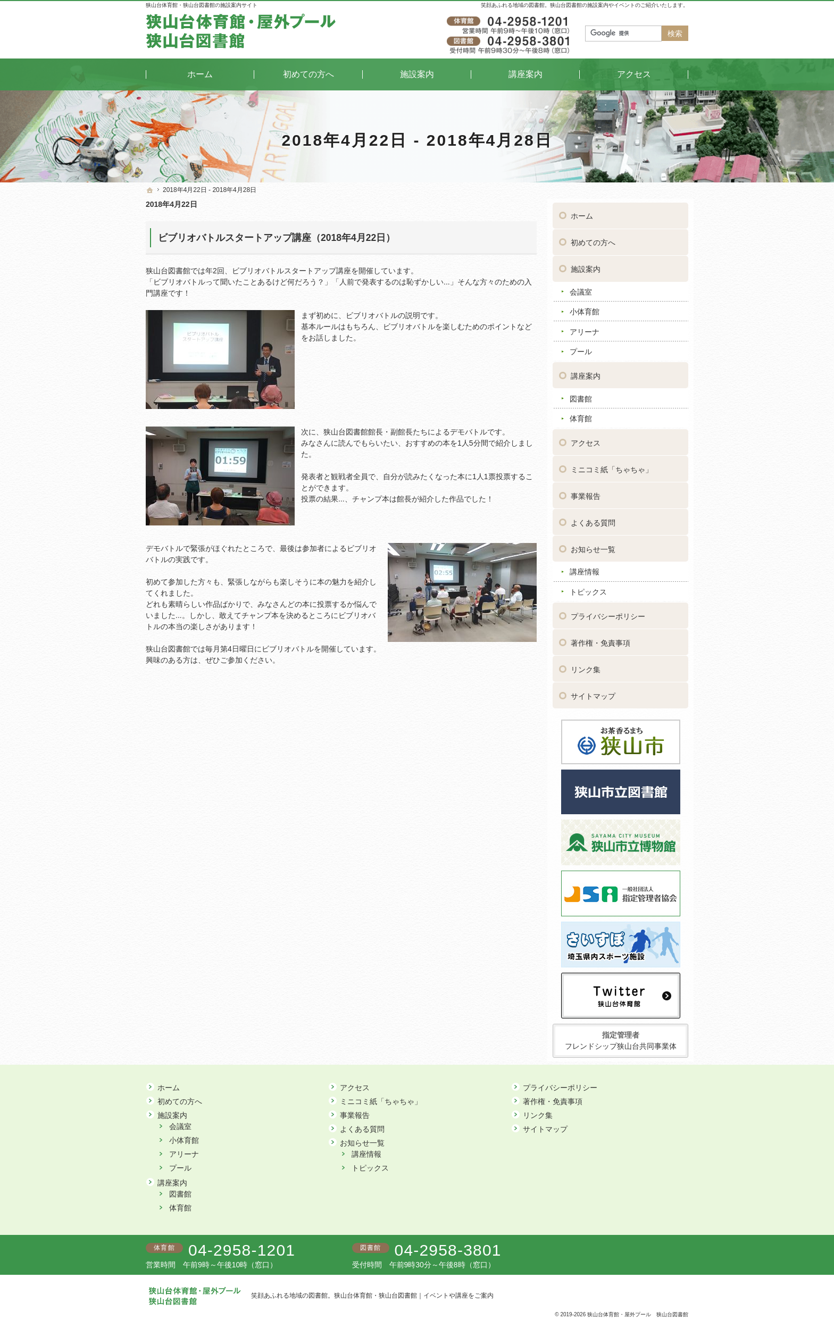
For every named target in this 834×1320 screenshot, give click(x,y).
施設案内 (586, 265)
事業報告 (586, 492)
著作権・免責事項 (600, 639)
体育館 (581, 415)
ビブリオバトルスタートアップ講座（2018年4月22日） (276, 237)
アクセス (586, 439)
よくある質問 (593, 519)
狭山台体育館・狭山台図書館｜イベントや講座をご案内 (414, 1295)
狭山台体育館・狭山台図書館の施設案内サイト (201, 5)
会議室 (581, 288)
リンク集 (586, 666)
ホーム (582, 212)
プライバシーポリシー (608, 612)
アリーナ (584, 328)
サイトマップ (593, 692)
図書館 (581, 394)
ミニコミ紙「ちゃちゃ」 (612, 466)
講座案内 (586, 372)
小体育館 (584, 308)
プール (581, 348)
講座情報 (584, 568)
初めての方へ (593, 239)
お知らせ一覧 (593, 545)
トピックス (588, 588)
